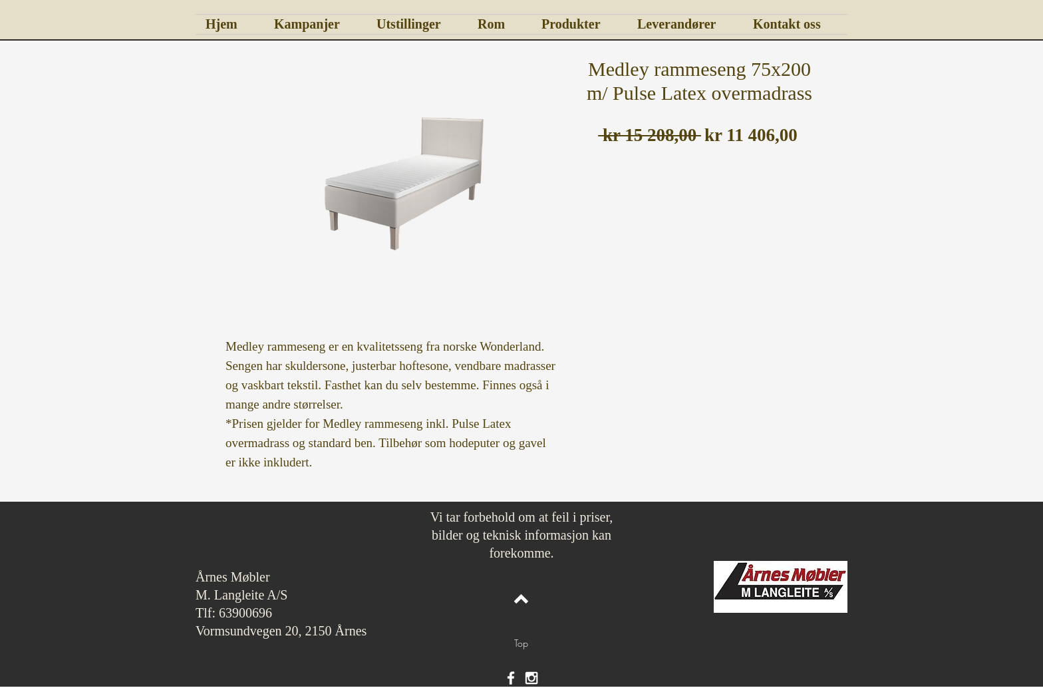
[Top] (521, 643)
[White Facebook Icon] (511, 678)
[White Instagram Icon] (531, 678)
